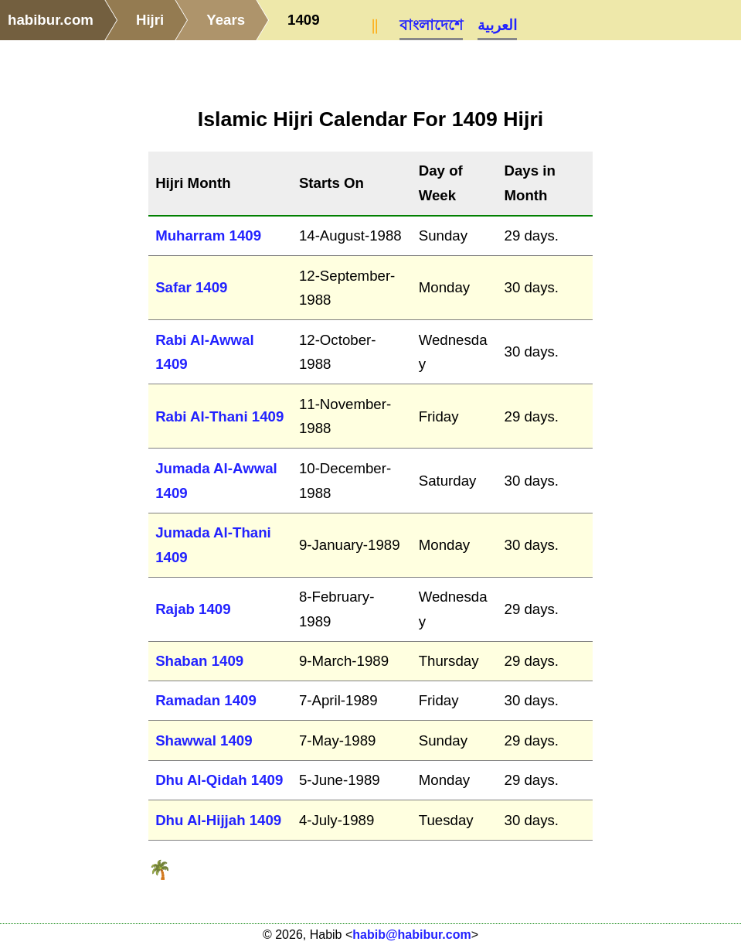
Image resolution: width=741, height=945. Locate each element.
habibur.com (50, 20)
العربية (497, 25)
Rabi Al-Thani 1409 (219, 416)
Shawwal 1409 (203, 740)
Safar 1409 (191, 287)
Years (225, 20)
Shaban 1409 (199, 661)
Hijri (150, 20)
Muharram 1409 (208, 235)
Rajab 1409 (193, 609)
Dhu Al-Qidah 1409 (219, 780)
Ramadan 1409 (206, 700)
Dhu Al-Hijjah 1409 (218, 820)
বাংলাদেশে (431, 25)
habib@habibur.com (411, 934)
